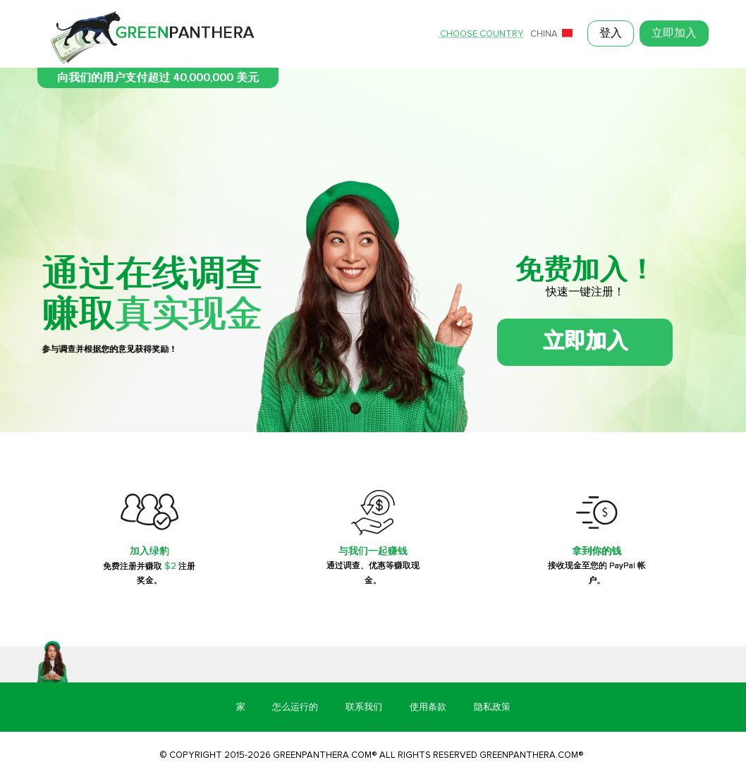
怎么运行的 (295, 707)
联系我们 (364, 707)
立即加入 (674, 33)
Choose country (482, 34)
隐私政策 (492, 707)
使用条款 (428, 707)
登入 (610, 33)
